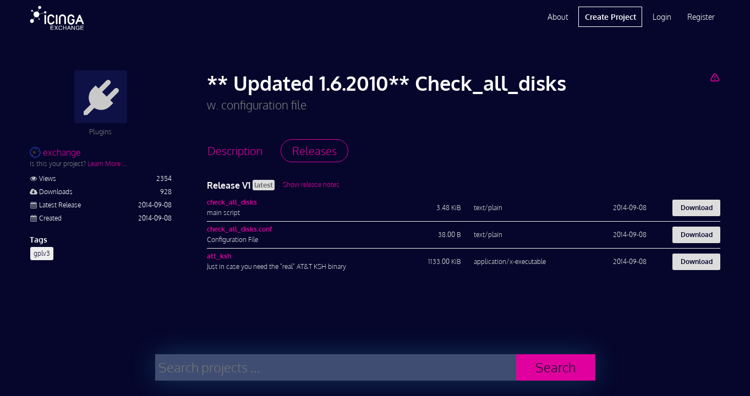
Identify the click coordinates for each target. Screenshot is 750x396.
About (558, 16)
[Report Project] (715, 77)
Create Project (610, 16)
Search (555, 367)
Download (697, 208)
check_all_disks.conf (239, 229)
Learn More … (107, 164)
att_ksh (219, 256)
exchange (55, 152)
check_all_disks (232, 202)
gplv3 (42, 253)
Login (662, 16)
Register (701, 16)
